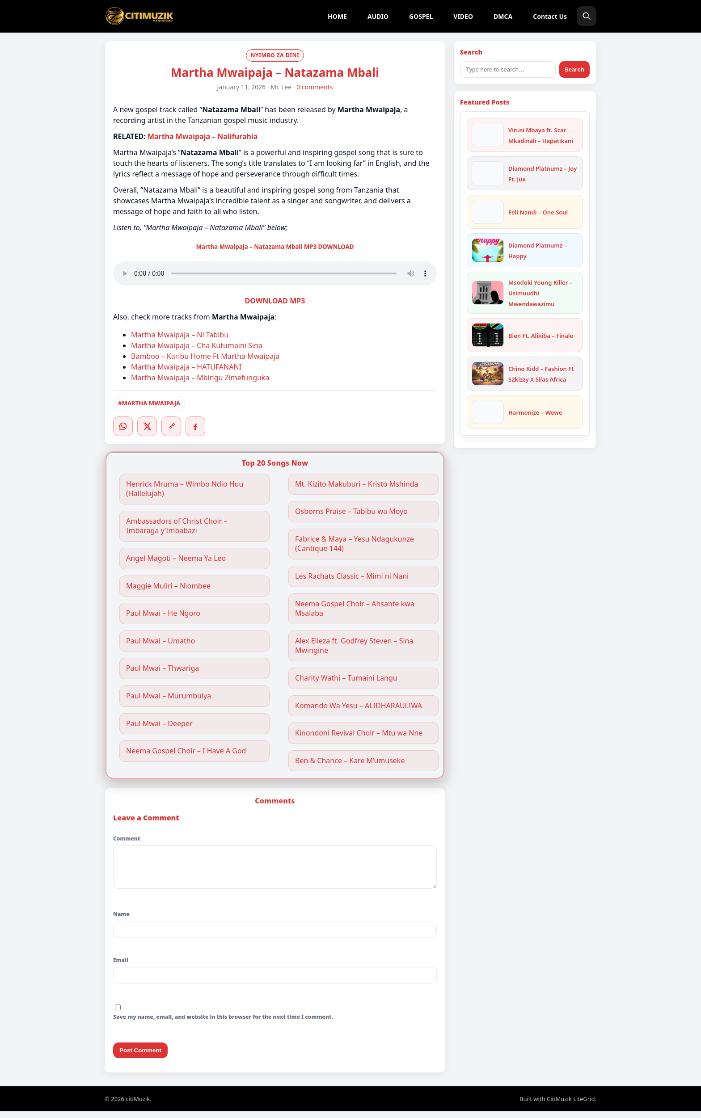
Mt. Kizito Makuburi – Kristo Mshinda (356, 484)
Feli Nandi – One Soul (538, 212)
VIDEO (463, 16)
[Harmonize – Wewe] (488, 412)
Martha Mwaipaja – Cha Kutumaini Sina (196, 345)
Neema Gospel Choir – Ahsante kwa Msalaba (354, 608)
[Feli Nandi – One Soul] (488, 212)
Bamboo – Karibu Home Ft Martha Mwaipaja (205, 356)
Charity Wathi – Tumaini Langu (346, 678)
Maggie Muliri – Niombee (168, 586)
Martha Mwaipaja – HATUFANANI (186, 367)
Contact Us (550, 16)
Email (120, 967)
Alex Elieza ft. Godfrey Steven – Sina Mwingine (354, 646)
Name (121, 921)
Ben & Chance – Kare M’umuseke (350, 760)
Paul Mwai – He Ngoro (163, 613)
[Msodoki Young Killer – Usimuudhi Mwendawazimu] (488, 293)
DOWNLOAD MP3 (275, 301)
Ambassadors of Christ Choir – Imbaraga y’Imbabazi (177, 526)
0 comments (314, 87)
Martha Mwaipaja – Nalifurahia (203, 136)
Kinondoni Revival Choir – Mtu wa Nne (358, 733)
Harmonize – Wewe (535, 412)
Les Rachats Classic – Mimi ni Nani (352, 576)
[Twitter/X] (147, 426)
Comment (126, 838)
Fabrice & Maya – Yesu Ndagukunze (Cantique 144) (354, 544)
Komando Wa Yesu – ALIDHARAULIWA (358, 705)
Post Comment (140, 1057)
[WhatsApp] (123, 426)
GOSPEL (421, 16)
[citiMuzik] (139, 16)
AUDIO (378, 16)
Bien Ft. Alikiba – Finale (540, 336)
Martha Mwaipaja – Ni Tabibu (179, 335)
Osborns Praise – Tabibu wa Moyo (351, 511)
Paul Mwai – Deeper (159, 723)
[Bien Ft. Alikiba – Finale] (488, 335)
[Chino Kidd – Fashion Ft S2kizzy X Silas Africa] (488, 373)
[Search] (586, 16)
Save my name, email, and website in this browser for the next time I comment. (223, 1023)
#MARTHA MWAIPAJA (149, 403)
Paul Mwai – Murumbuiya (168, 696)
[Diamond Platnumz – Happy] (488, 250)
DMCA (503, 16)
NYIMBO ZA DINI (275, 55)
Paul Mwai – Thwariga (162, 668)
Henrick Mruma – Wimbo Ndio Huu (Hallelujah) (184, 489)
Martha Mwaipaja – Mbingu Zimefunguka (200, 377)
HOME (337, 16)
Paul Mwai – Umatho (160, 641)
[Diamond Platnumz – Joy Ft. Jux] (488, 173)
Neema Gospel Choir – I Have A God (186, 751)
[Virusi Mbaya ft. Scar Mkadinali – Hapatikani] (488, 135)
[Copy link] (171, 426)
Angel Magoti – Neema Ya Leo (176, 558)
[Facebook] (195, 426)
